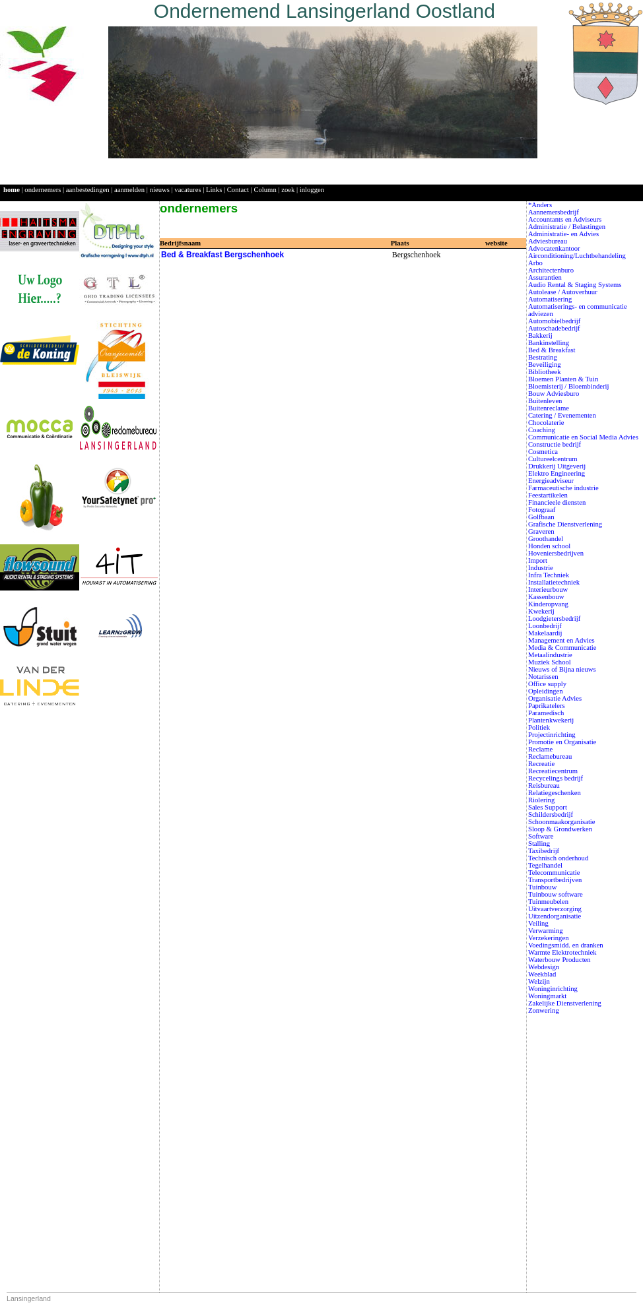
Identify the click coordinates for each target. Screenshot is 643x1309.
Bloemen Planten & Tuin (563, 379)
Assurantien (545, 277)
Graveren (541, 531)
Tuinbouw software (555, 894)
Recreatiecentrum (553, 771)
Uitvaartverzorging (555, 908)
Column (265, 189)
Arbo (535, 263)
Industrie (540, 567)
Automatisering (550, 299)
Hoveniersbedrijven (556, 553)
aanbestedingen (88, 189)
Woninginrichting (553, 988)
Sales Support (547, 807)
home (11, 189)
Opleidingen (545, 691)
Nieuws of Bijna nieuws (562, 669)
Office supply (547, 683)
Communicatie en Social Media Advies (583, 437)
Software (540, 836)
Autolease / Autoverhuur (562, 292)
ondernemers (42, 189)
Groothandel (545, 538)
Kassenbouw (546, 596)
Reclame (540, 749)
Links (214, 189)
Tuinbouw (542, 887)
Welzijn (539, 981)
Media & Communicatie (562, 647)
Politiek (539, 727)
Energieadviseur (551, 480)
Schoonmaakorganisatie (561, 821)
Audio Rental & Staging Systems (575, 284)
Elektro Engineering (556, 473)
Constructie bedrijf (554, 444)
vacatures (187, 189)
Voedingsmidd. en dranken (565, 945)
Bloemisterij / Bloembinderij (568, 386)
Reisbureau (544, 785)
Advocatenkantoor (554, 248)
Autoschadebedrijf (554, 328)
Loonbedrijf (545, 625)
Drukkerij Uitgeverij (557, 466)
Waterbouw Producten (559, 959)
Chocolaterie (546, 422)
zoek (287, 189)
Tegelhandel (545, 865)
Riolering (541, 800)
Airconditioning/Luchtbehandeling (577, 255)
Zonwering (543, 1010)
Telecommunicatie (554, 872)
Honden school (549, 546)
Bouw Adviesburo (553, 393)
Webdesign (543, 967)
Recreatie (541, 763)
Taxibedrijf (543, 850)
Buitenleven (545, 400)
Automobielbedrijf (554, 321)
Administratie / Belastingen (566, 226)
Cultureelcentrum (553, 459)
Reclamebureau (550, 756)
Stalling (539, 843)
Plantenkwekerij (551, 720)
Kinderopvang (548, 604)
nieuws (160, 189)
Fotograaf (541, 509)
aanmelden (129, 189)
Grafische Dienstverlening (565, 524)
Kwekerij (541, 611)
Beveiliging (544, 364)
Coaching (541, 429)
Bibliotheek (544, 371)
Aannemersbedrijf (553, 212)
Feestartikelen (548, 495)
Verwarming (545, 930)
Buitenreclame (548, 408)
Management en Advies (561, 640)
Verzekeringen (548, 938)
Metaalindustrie (550, 654)
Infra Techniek (548, 575)
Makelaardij (545, 633)
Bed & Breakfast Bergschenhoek (222, 254)
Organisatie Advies (555, 698)
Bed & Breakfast (552, 350)
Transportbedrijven (555, 879)
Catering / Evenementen (562, 415)
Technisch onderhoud (558, 858)
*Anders (540, 204)
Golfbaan (541, 517)
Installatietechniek (554, 582)
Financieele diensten (557, 502)
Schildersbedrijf (550, 814)
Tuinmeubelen (548, 901)
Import (537, 560)
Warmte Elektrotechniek (562, 952)
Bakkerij (540, 335)
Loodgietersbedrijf (554, 618)
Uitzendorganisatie (554, 916)
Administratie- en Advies (563, 234)
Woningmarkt (547, 996)
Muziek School (549, 662)
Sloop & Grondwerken (560, 829)
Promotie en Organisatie (562, 742)
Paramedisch (546, 713)
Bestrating (542, 357)
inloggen (312, 189)
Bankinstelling (548, 342)
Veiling (538, 923)
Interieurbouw (548, 589)
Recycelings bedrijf (555, 778)
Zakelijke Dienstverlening (564, 1003)
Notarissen (543, 676)
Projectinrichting (552, 734)
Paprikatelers (546, 705)
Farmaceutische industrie (563, 488)
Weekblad (542, 974)
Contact (238, 189)
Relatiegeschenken (554, 792)
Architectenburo (551, 270)
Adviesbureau (547, 241)
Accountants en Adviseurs (564, 219)
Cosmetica (543, 451)
